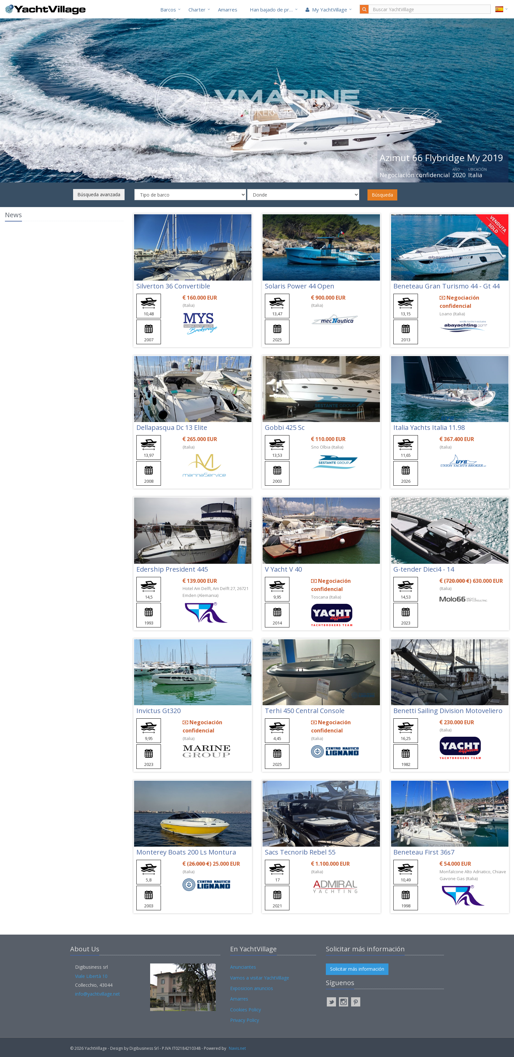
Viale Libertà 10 (91, 976)
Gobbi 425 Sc (285, 427)
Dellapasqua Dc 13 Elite (171, 427)
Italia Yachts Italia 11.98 (429, 427)
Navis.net (237, 1048)
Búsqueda (382, 195)
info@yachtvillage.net (97, 994)
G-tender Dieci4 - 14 (423, 569)
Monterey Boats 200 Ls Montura (186, 852)
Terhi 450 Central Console (305, 710)
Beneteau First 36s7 (423, 852)
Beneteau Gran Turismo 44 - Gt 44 (446, 286)
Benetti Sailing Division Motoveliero (448, 710)
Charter (197, 9)
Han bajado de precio (274, 9)
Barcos (168, 9)
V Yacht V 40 (283, 569)
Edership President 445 (172, 569)
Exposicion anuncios (251, 988)
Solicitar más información (357, 969)
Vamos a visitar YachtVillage (259, 978)
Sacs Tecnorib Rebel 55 (300, 852)
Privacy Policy (244, 1020)
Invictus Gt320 (158, 710)
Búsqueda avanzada (98, 194)
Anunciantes (243, 967)
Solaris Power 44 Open (299, 286)
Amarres (227, 9)
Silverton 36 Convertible (173, 286)
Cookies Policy (245, 1009)
